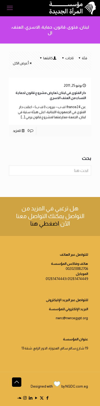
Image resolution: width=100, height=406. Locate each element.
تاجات (67, 58)
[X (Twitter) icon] (42, 398)
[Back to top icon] (16, 382)
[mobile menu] (9, 8)
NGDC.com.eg (76, 386)
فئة (82, 58)
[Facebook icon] (47, 398)
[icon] (19, 398)
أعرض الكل (22, 63)
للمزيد (17, 131)
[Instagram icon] (25, 398)
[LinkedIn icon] (31, 398)
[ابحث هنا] (50, 170)
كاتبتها (47, 58)
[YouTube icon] (36, 398)
